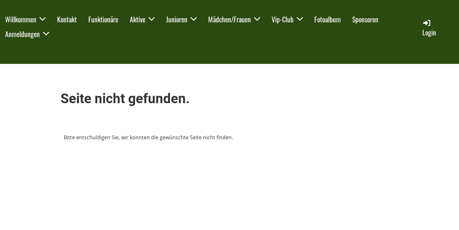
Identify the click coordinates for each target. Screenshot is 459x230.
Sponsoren (365, 19)
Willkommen (25, 19)
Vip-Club (287, 19)
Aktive (142, 19)
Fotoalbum (327, 19)
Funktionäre (103, 19)
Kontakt (67, 19)
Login (429, 28)
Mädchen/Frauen (234, 19)
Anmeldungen (27, 34)
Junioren (181, 19)
